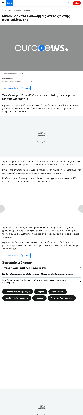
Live (77, 3)
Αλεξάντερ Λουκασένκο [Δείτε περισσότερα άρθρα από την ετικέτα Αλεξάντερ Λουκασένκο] (16, 298)
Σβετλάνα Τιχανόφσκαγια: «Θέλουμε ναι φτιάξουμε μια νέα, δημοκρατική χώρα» (37, 274)
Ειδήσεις (10, 10)
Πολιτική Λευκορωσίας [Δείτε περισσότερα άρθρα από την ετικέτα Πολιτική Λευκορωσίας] (62, 298)
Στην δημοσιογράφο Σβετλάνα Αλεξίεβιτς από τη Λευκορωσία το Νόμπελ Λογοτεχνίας (34, 281)
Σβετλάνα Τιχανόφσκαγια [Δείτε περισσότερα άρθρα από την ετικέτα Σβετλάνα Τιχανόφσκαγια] (17, 291)
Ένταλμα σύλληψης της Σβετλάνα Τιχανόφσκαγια (24, 268)
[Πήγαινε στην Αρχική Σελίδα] (9, 3)
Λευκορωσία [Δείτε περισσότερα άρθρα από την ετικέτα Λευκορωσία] (57, 291)
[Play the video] (41, 48)
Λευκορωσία (29, 10)
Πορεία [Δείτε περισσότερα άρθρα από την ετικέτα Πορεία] (40, 291)
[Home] (3, 10)
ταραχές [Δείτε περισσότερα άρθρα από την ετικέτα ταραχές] (39, 298)
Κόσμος (18, 10)
